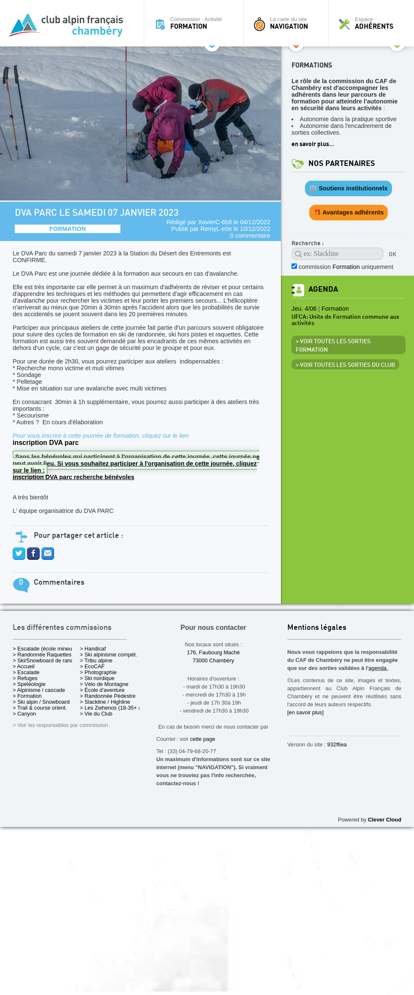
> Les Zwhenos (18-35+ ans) (114, 708)
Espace (373, 23)
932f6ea (337, 744)
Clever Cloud (384, 819)
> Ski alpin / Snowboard (41, 702)
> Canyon (24, 713)
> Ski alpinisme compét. (108, 654)
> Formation (27, 696)
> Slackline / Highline (105, 702)
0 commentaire (250, 235)
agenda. (378, 668)
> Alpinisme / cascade (39, 690)
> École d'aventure (102, 690)
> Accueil (24, 666)
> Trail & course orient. (40, 708)
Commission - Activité (196, 23)
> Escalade (26, 672)
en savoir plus (310, 144)
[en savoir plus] (305, 712)
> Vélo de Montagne (104, 684)
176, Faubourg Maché (213, 652)
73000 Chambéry (213, 660)
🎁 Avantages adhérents (348, 212)
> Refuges (25, 678)
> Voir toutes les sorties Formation (333, 346)
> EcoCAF (92, 666)
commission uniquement (346, 266)
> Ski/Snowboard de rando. (45, 660)
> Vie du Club (96, 713)
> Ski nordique (97, 678)
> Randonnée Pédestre (108, 696)
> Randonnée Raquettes (42, 654)
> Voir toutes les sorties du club (345, 365)
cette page (202, 739)
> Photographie (98, 672)
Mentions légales (316, 628)
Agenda (323, 289)
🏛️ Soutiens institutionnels (348, 188)
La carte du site (288, 23)
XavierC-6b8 (215, 222)
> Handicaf (93, 648)
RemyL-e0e (216, 228)
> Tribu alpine (96, 660)
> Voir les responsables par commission (60, 725)
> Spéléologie (29, 684)
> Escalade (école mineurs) (45, 648)
